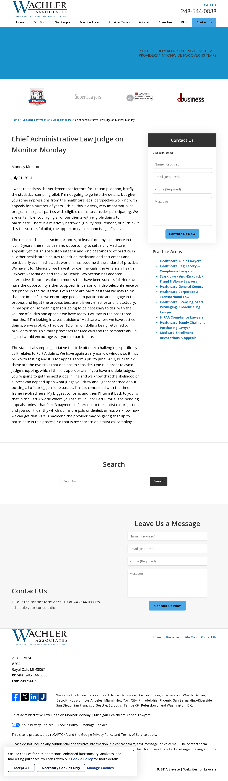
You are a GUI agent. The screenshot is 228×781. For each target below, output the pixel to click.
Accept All (21, 768)
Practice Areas (89, 22)
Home (20, 22)
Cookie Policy (68, 725)
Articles (144, 22)
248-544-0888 (198, 11)
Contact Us (204, 22)
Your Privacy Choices (32, 725)
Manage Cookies (94, 725)
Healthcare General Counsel (182, 286)
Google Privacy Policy (97, 734)
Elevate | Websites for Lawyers (186, 769)
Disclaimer (173, 637)
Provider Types (119, 22)
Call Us (210, 5)
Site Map (191, 637)
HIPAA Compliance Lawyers (181, 317)
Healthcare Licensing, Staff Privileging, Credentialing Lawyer (181, 307)
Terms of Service (134, 734)
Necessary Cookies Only (61, 768)
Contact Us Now (182, 234)
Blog (184, 22)
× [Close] (133, 750)
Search (158, 481)
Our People (62, 22)
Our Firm (39, 22)
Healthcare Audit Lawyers (180, 261)
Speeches (165, 22)
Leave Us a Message (167, 523)
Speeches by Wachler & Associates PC (47, 119)
